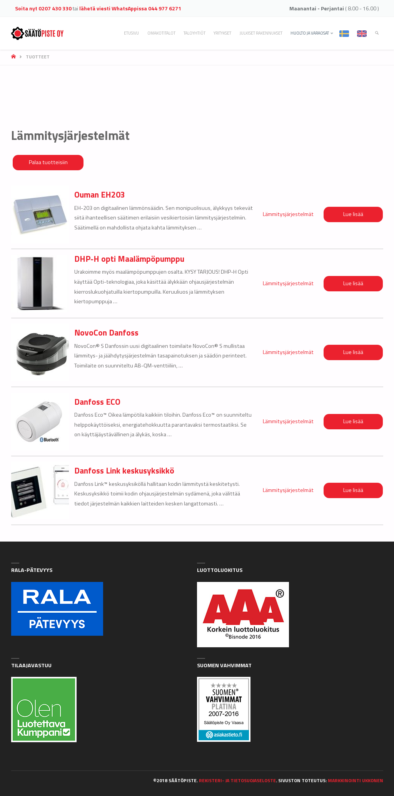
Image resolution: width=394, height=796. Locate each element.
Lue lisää (353, 214)
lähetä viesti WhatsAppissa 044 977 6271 (130, 8)
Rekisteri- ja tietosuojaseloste (237, 780)
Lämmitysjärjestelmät (288, 214)
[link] (377, 33)
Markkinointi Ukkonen (355, 780)
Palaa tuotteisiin (48, 162)
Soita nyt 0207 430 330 (43, 8)
